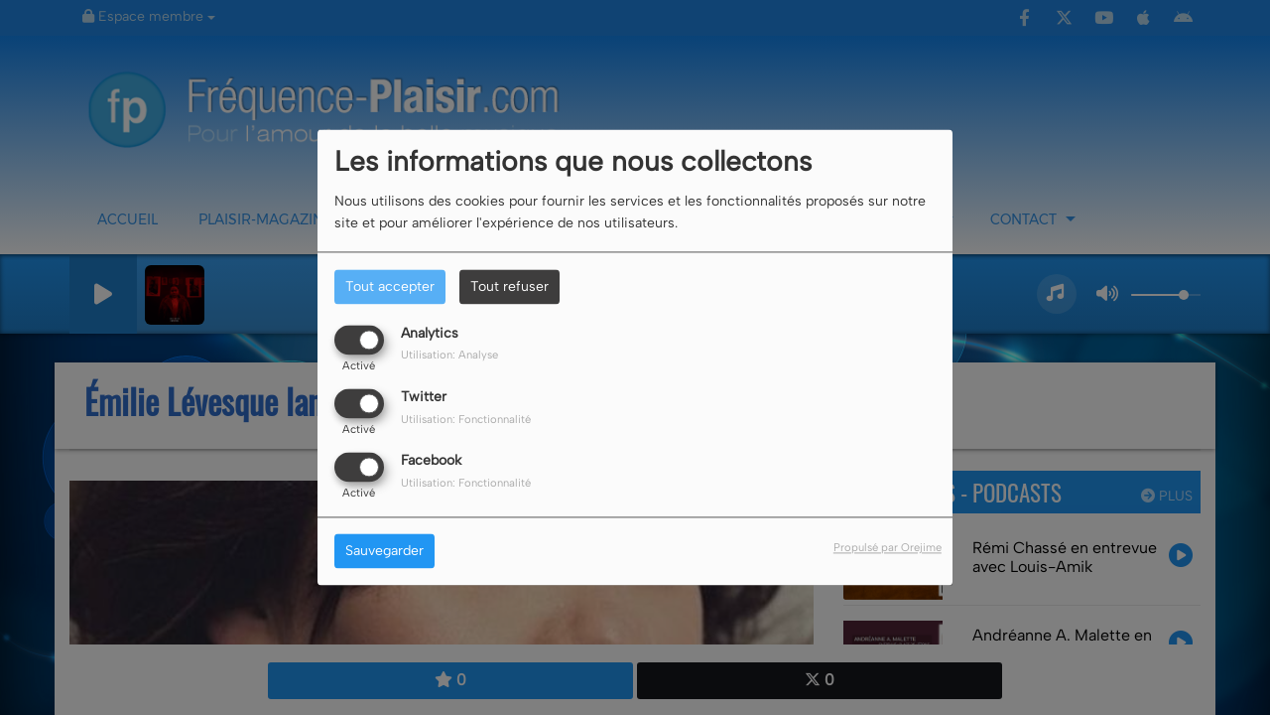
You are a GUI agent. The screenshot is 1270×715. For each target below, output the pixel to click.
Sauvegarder (384, 551)
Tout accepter (390, 286)
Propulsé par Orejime (887, 548)
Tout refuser (509, 286)
